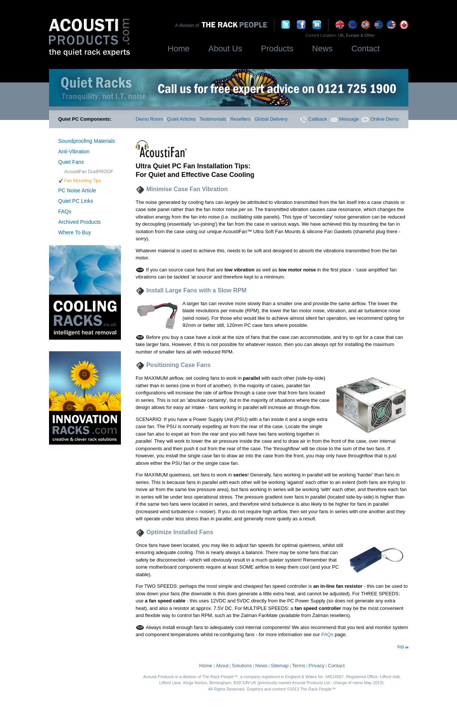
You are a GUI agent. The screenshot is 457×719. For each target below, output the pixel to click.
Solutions (242, 665)
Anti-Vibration (74, 151)
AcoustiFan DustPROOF (88, 171)
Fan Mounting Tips (82, 180)
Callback (313, 119)
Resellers (240, 119)
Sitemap (280, 665)
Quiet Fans (71, 162)
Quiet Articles (181, 119)
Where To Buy (74, 232)
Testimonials (212, 119)
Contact (365, 48)
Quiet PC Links (75, 201)
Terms (298, 665)
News (322, 48)
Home (179, 48)
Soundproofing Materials (86, 141)
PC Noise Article (77, 190)
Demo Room (149, 119)
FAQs (64, 211)
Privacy (316, 665)
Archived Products (79, 222)
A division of (188, 25)
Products (277, 48)
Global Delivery (271, 119)
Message (345, 119)
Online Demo (380, 119)
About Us (225, 48)
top (402, 646)
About (222, 665)
